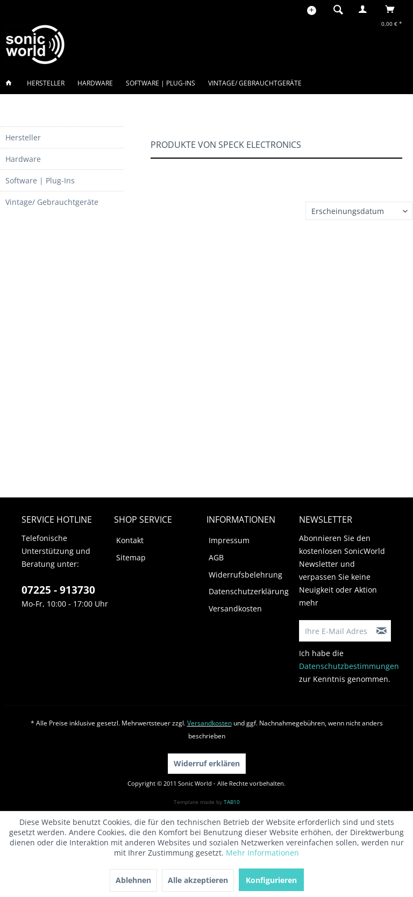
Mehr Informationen (262, 853)
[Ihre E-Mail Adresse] (336, 631)
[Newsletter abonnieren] (382, 631)
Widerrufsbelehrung (245, 574)
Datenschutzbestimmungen (349, 666)
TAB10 (232, 802)
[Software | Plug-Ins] (160, 83)
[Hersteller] (45, 83)
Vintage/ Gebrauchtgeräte (51, 202)
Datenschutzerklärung (249, 591)
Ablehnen (133, 880)
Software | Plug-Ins (40, 180)
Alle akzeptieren (198, 880)
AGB (216, 557)
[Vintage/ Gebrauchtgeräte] (255, 83)
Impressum (229, 540)
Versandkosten (235, 608)
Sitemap (131, 557)
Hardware (23, 159)
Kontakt (130, 540)
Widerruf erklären (207, 763)
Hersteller (23, 137)
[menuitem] (335, 9)
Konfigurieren (271, 880)
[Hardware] (95, 83)
